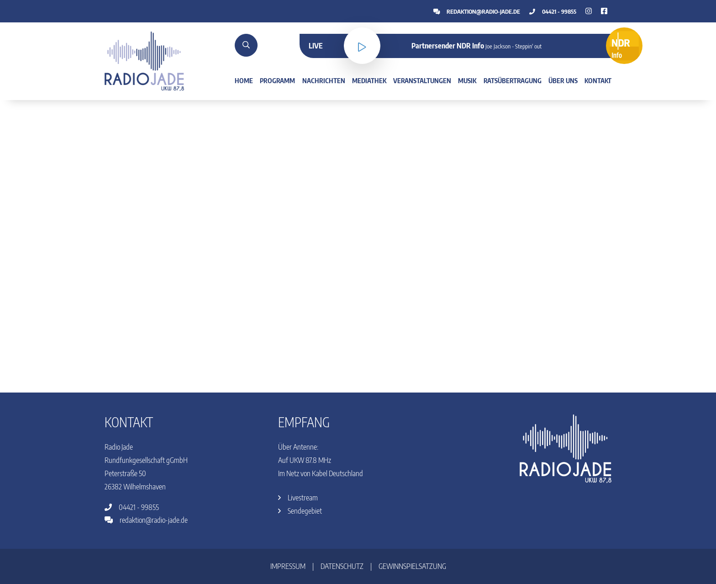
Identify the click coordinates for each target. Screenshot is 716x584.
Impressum (287, 566)
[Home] (144, 60)
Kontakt (597, 80)
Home (244, 80)
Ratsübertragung (513, 80)
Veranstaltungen (422, 80)
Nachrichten (323, 80)
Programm (277, 80)
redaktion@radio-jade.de (476, 11)
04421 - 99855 (552, 11)
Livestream (298, 497)
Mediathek (369, 80)
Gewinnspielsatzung (412, 566)
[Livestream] (362, 45)
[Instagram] (604, 11)
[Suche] (246, 45)
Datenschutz (342, 566)
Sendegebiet (300, 510)
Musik (467, 80)
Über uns (563, 80)
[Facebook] (588, 11)
